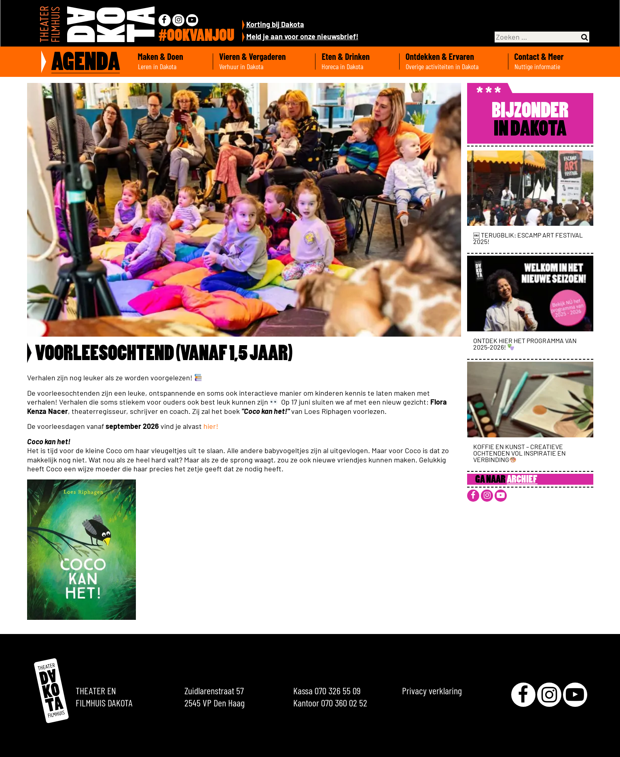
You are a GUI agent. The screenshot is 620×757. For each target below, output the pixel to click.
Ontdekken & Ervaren (454, 61)
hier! (211, 426)
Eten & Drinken (357, 61)
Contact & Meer (550, 61)
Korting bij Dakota (275, 24)
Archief (522, 480)
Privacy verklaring (432, 690)
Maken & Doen (172, 61)
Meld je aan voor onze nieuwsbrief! (302, 36)
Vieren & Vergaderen (264, 61)
